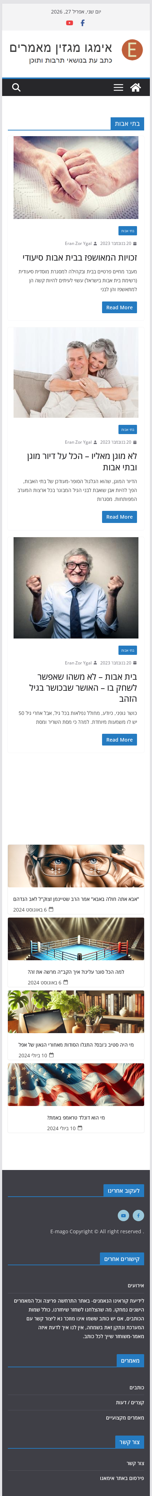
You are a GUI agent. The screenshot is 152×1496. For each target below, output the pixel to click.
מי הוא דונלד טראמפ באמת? (76, 1118)
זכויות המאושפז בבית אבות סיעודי (79, 257)
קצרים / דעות (130, 1402)
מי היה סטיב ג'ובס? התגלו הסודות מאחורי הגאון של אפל (76, 1045)
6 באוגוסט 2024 (30, 909)
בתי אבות (127, 230)
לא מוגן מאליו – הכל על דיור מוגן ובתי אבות (82, 461)
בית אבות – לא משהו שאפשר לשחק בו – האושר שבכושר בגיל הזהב (83, 687)
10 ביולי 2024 (33, 1055)
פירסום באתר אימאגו (122, 1478)
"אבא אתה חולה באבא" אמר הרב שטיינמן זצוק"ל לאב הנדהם (76, 899)
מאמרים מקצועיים (125, 1417)
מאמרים (130, 1360)
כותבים (137, 1387)
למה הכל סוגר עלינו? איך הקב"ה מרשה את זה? (76, 972)
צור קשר (135, 1463)
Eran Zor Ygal (78, 243)
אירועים (136, 1285)
